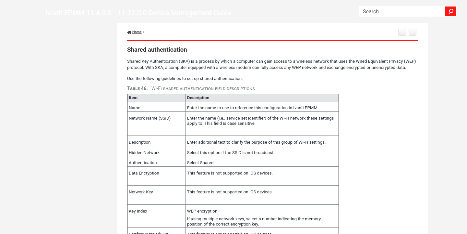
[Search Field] (408, 11)
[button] (451, 11)
